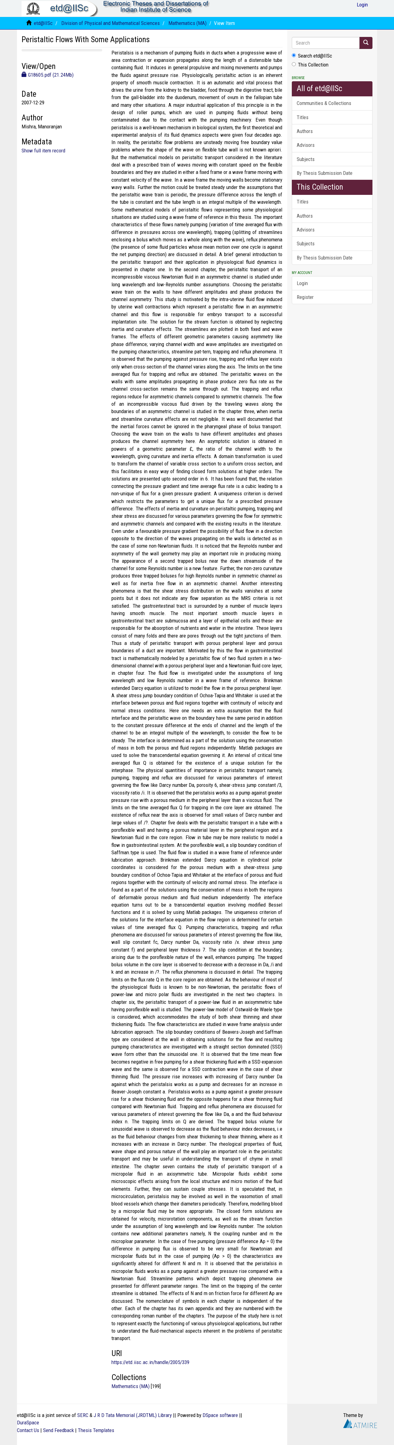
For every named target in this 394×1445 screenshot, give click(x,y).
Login (302, 283)
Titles (302, 117)
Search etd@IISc (312, 56)
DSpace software (220, 1415)
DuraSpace (28, 1422)
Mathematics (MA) (187, 23)
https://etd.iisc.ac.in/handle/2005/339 (150, 1362)
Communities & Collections (324, 103)
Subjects (306, 159)
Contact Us (28, 1430)
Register (305, 297)
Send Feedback (58, 1430)
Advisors (306, 145)
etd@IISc (43, 23)
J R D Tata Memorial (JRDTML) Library (133, 1415)
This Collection (310, 65)
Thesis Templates (96, 1430)
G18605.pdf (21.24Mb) (48, 75)
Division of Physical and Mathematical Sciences (110, 23)
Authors (305, 131)
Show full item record (43, 150)
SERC (82, 1415)
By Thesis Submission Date (324, 173)
